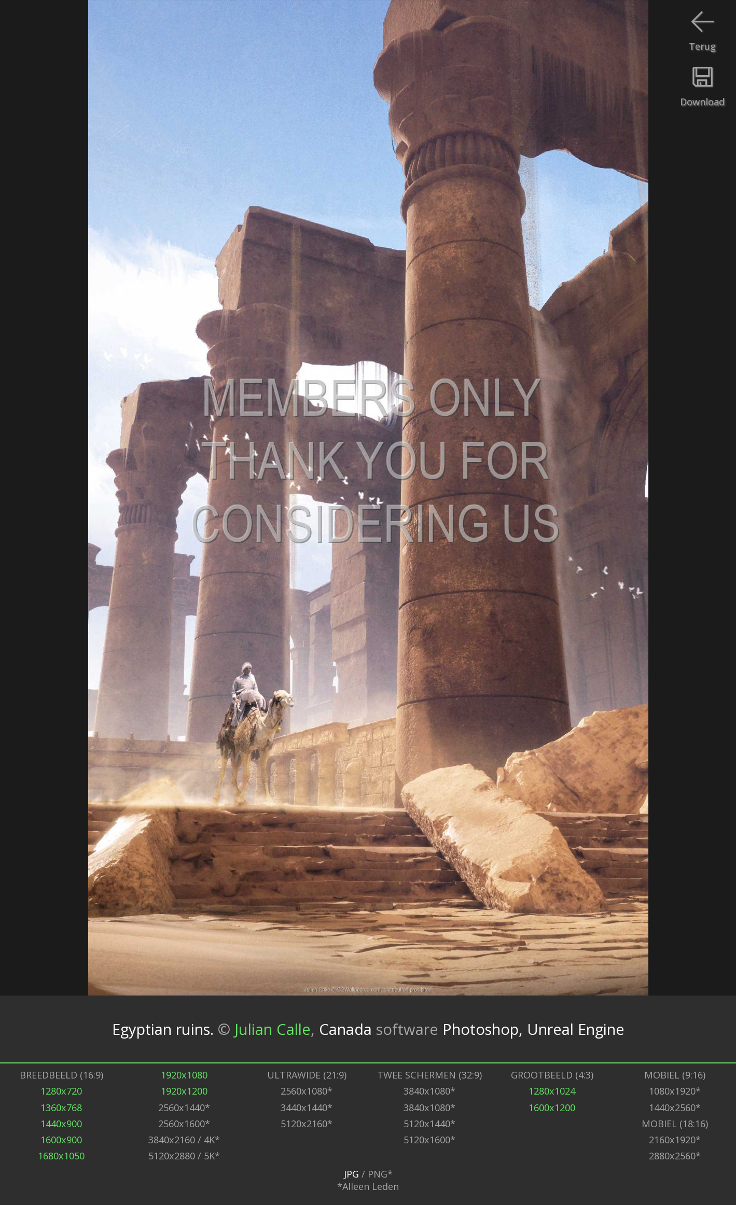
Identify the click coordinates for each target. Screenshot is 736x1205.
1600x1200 (552, 1107)
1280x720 (61, 1091)
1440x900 (61, 1123)
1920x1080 (184, 1075)
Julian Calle (272, 1029)
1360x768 (61, 1107)
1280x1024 (552, 1091)
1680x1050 (61, 1156)
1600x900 (61, 1139)
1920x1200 (184, 1091)
